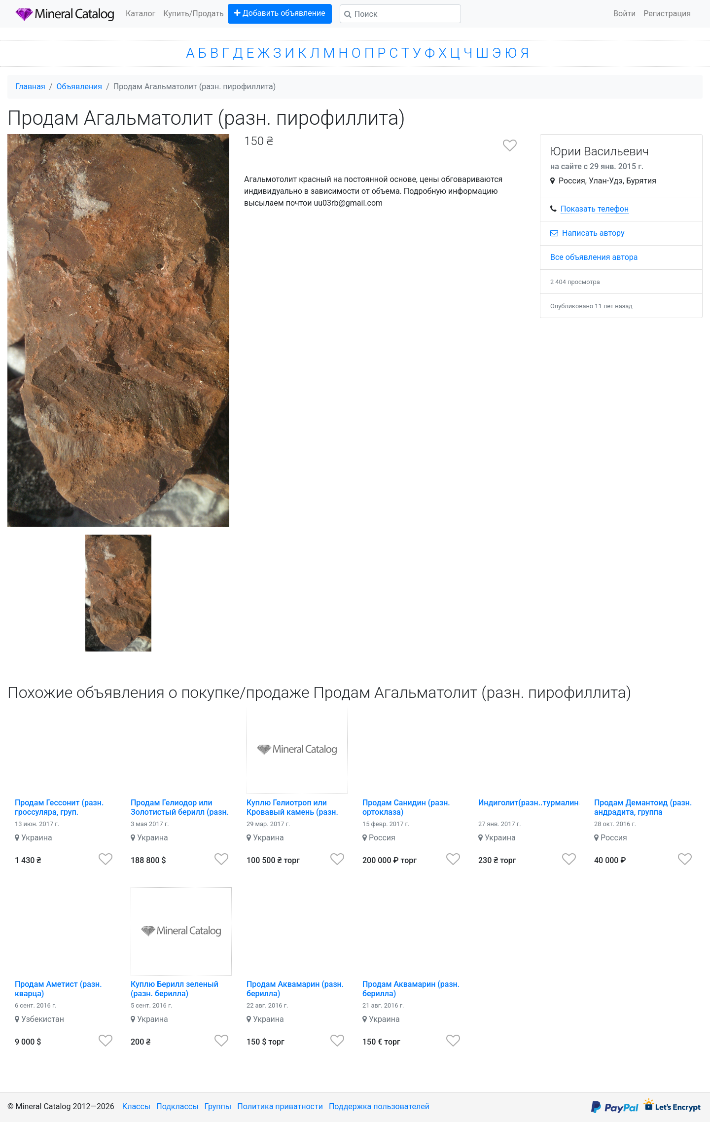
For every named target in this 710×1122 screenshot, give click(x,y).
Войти (624, 13)
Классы (136, 1106)
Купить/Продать (193, 13)
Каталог (140, 13)
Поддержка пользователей (379, 1106)
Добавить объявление (279, 13)
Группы (218, 1106)
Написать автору (587, 233)
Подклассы (177, 1106)
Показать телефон (595, 209)
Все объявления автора (594, 257)
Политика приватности (280, 1106)
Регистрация (667, 13)
